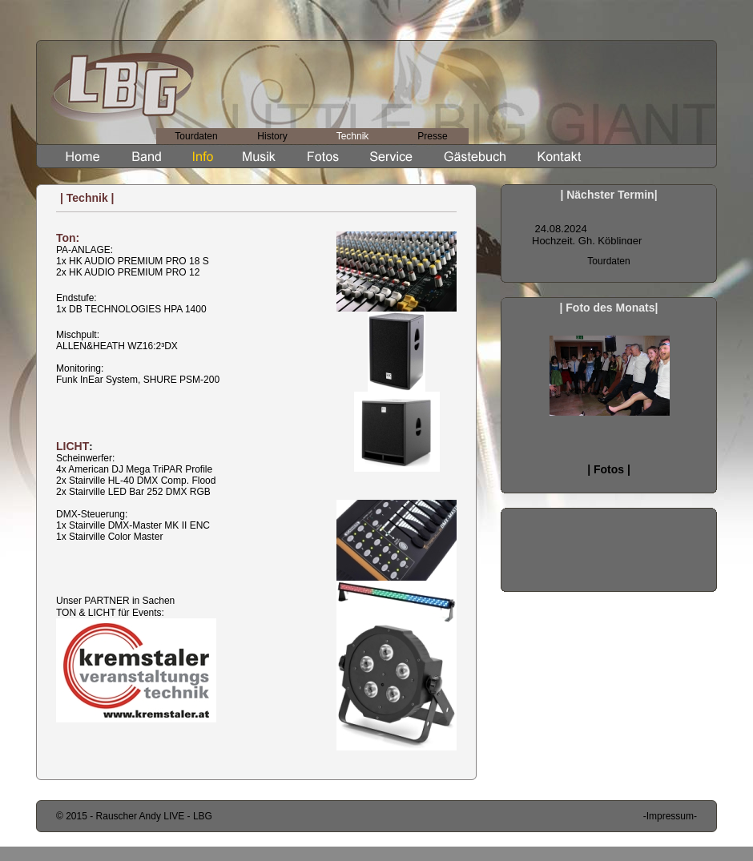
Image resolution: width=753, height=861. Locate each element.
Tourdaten (196, 136)
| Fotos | (608, 469)
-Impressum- (670, 816)
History (272, 136)
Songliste (609, 224)
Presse (432, 136)
